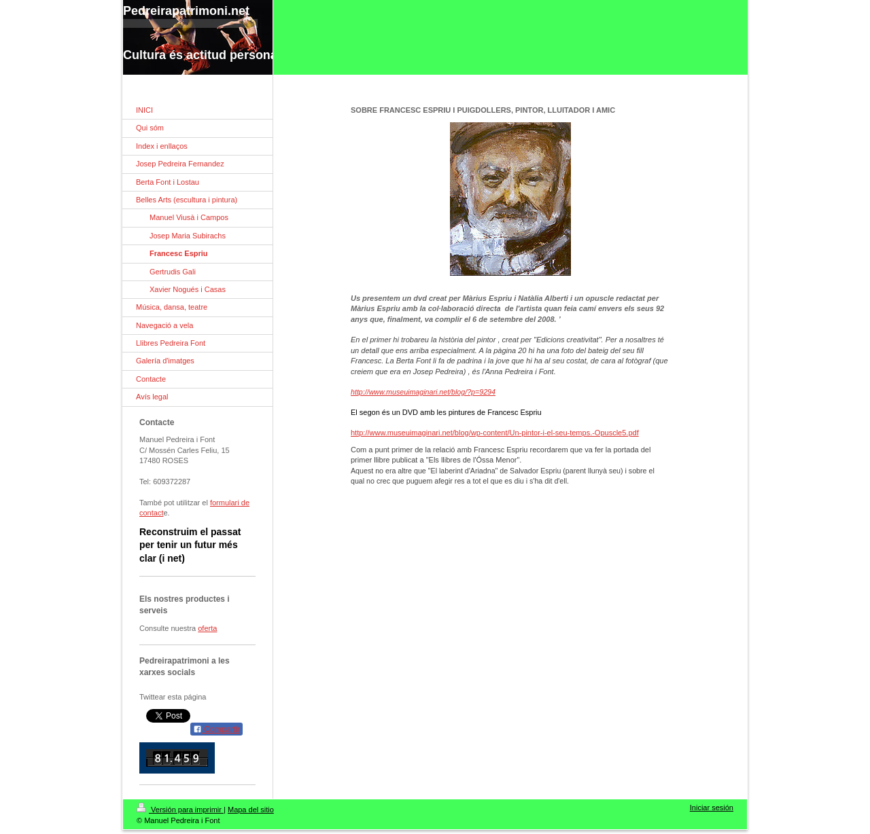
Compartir (216, 729)
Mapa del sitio (251, 809)
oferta (207, 628)
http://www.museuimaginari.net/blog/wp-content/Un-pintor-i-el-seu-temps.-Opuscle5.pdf (495, 433)
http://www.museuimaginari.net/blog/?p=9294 (423, 392)
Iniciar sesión (711, 807)
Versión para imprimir (180, 809)
